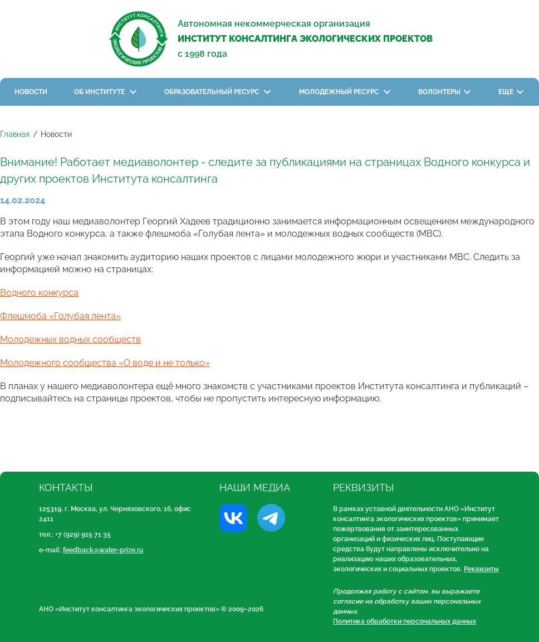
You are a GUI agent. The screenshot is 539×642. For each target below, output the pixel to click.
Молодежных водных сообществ (70, 339)
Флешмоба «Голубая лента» (60, 316)
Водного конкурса (39, 292)
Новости (30, 92)
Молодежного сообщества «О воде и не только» (105, 362)
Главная (15, 134)
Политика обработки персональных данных (404, 621)
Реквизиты (481, 569)
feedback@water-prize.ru (103, 550)
